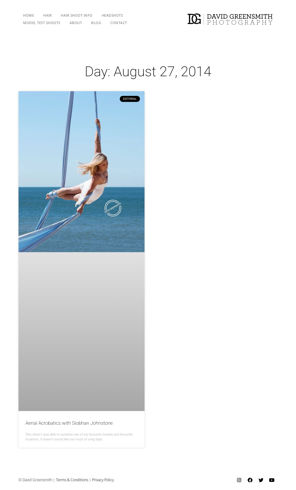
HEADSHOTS (112, 15)
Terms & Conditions (72, 479)
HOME (28, 15)
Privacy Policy (103, 479)
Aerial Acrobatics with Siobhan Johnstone (69, 423)
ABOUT (76, 22)
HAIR (47, 15)
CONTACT (118, 22)
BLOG (96, 22)
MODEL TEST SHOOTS (41, 22)
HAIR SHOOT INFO (76, 15)
